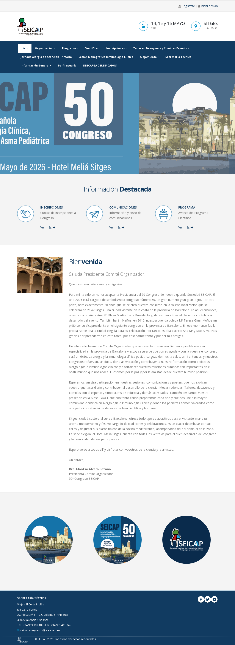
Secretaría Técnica (178, 57)
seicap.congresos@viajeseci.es (40, 630)
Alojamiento (148, 57)
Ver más (47, 227)
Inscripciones (115, 48)
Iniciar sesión (209, 6)
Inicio (24, 48)
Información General (35, 65)
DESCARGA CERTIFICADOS (100, 65)
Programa (69, 48)
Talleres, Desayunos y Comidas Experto (160, 48)
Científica (91, 48)
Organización (44, 48)
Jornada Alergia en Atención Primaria (46, 57)
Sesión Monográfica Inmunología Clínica (105, 57)
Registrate (188, 6)
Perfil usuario (67, 65)
